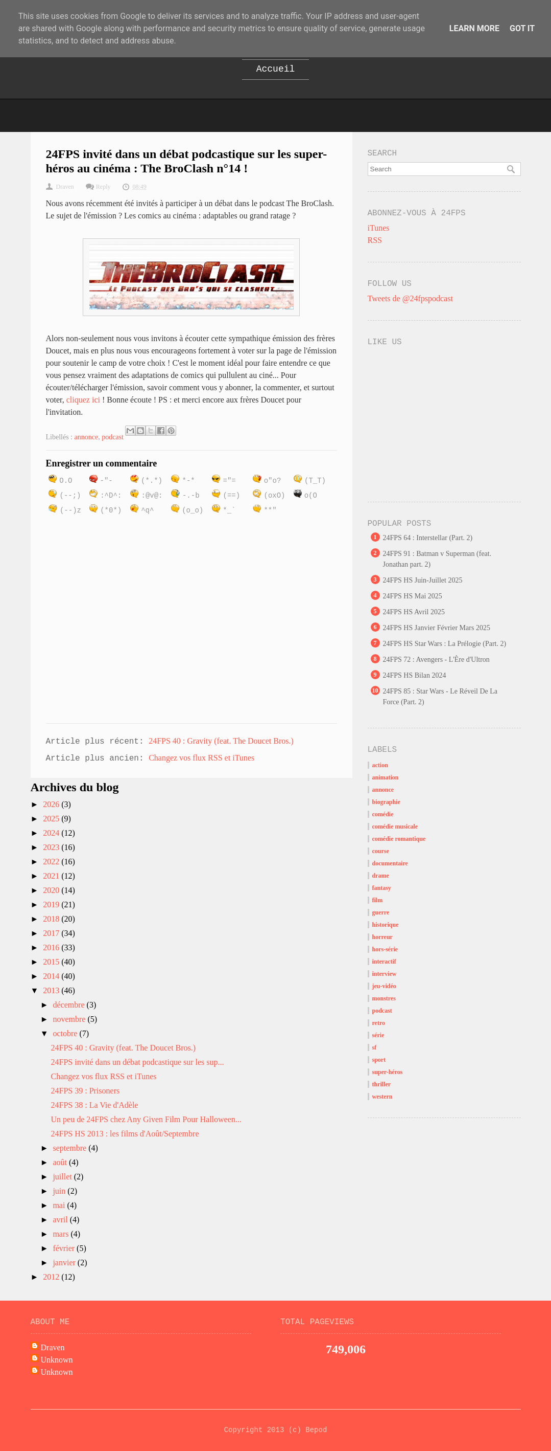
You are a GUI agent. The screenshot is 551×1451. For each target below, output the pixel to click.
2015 (52, 961)
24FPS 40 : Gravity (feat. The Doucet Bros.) (221, 740)
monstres (384, 998)
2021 (52, 876)
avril (61, 1219)
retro (379, 1022)
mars (61, 1234)
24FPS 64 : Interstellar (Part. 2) (428, 538)
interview (384, 973)
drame (380, 875)
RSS (375, 240)
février (65, 1248)
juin (60, 1191)
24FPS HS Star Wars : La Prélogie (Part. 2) (445, 644)
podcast (113, 437)
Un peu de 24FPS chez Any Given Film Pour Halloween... (146, 1119)
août (61, 1162)
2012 (52, 1277)
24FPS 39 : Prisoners (85, 1090)
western (382, 1096)
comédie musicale (395, 826)
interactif (384, 961)
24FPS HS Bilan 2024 (414, 675)
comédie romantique (399, 838)
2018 (52, 918)
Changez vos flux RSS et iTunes (201, 757)
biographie (386, 802)
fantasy (381, 887)
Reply (103, 186)
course (380, 851)
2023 (52, 847)
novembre (70, 1019)
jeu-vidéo (384, 986)
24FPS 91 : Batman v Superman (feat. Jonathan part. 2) (437, 559)
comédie (383, 814)
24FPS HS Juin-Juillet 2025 (423, 580)
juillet (63, 1176)
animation (385, 777)
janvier (65, 1262)
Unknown (57, 1359)
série (378, 1035)
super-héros (387, 1072)
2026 (52, 804)
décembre (69, 1004)
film (377, 900)
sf (374, 1047)
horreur (382, 937)
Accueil (275, 69)
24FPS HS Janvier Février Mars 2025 (436, 628)
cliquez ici (83, 399)
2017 (52, 933)
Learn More (474, 28)
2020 (52, 890)
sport (379, 1059)
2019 (52, 904)
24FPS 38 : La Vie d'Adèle (94, 1105)
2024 (52, 833)
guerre (381, 912)
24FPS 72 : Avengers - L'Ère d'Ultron (436, 659)
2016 (52, 947)
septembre (70, 1148)
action (380, 765)
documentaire (390, 863)
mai (60, 1205)
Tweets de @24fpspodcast (410, 298)
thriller (381, 1084)
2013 (52, 990)
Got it (522, 28)
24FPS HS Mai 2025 (412, 596)
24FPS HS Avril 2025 (414, 612)
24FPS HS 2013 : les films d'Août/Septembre (125, 1133)
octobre (66, 1033)
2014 (52, 976)
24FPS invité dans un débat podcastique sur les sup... (137, 1062)
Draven (53, 1347)
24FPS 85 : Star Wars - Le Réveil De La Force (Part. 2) (440, 696)
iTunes (379, 228)
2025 (52, 818)
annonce (87, 437)
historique (385, 924)
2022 (52, 861)
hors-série (385, 949)
